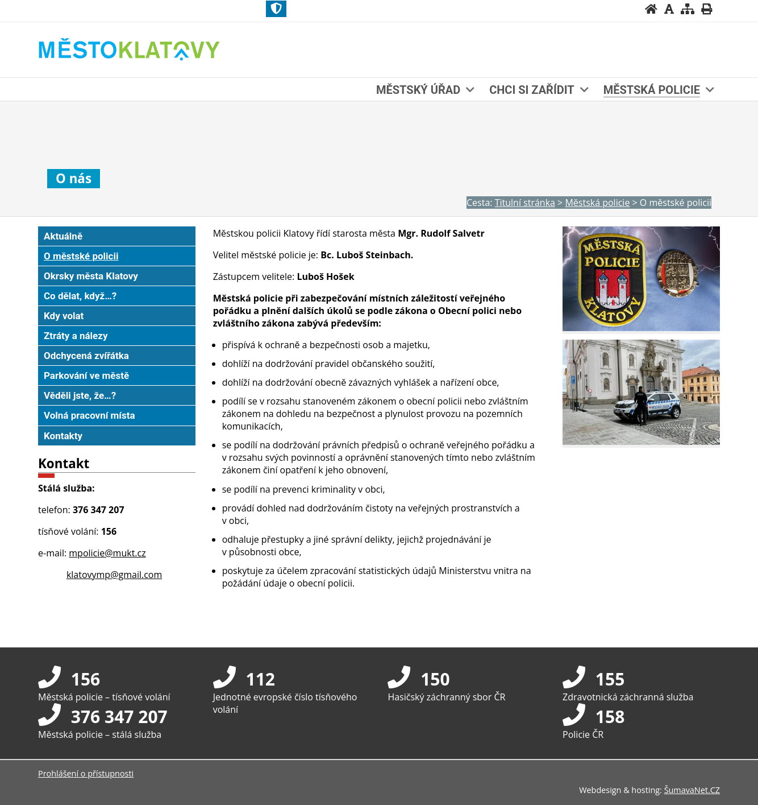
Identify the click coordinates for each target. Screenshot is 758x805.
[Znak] (276, 9)
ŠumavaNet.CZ (692, 790)
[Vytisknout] (706, 8)
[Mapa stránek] (687, 8)
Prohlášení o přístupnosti (86, 773)
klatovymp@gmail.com (114, 574)
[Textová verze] (682, 20)
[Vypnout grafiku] (669, 8)
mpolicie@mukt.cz (107, 553)
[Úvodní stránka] (651, 8)
